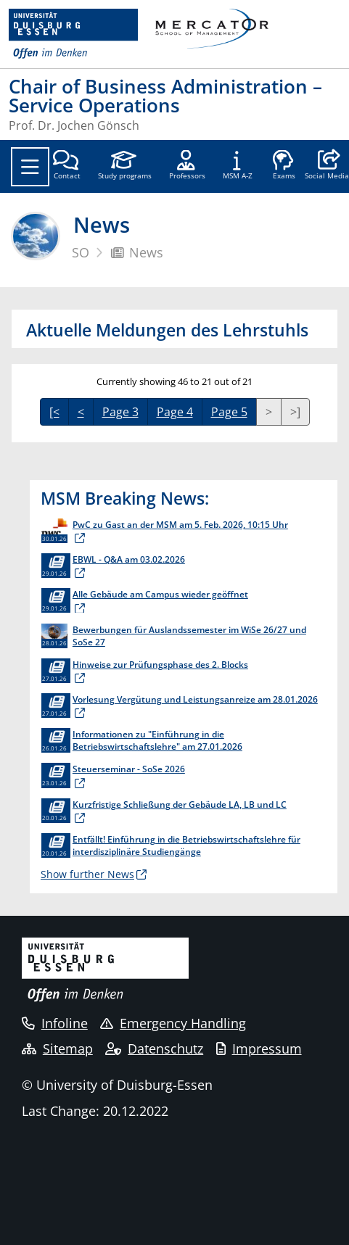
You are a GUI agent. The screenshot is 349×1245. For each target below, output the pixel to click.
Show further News (87, 874)
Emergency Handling (173, 1023)
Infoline (55, 1023)
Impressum (259, 1048)
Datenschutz (154, 1048)
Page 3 (120, 412)
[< (54, 412)
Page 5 (229, 412)
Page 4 (175, 412)
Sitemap (57, 1048)
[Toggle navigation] (30, 166)
